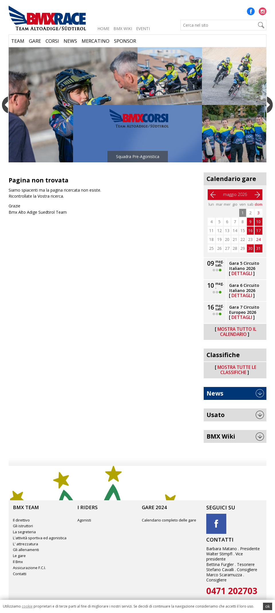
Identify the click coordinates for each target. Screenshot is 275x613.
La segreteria (24, 531)
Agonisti (84, 520)
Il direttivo (21, 520)
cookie (27, 606)
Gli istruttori (23, 525)
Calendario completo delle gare (169, 520)
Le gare (19, 555)
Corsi (52, 41)
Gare (35, 41)
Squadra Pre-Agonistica (137, 156)
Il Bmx (18, 561)
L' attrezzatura (25, 543)
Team (17, 41)
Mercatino (95, 41)
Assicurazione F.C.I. (29, 567)
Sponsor (125, 41)
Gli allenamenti (26, 549)
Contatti (19, 573)
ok (267, 606)
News (70, 41)
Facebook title (216, 524)
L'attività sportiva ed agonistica (39, 537)
